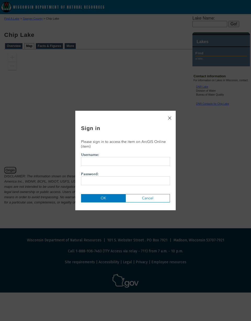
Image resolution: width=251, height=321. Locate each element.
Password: (125, 178)
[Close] (170, 118)
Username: (125, 159)
